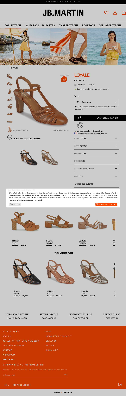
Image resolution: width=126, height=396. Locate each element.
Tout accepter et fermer (106, 204)
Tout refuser (15, 204)
